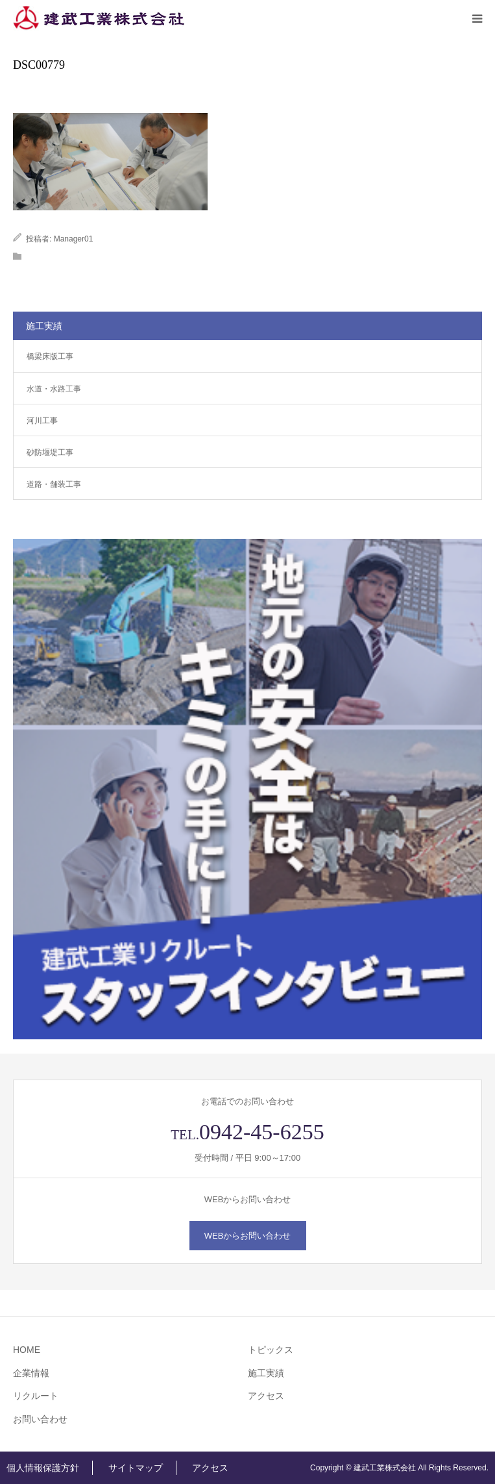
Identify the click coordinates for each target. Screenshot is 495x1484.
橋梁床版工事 (50, 356)
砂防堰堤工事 (50, 452)
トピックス (270, 1349)
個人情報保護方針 (42, 1468)
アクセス (266, 1396)
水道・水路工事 (54, 388)
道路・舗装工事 (54, 484)
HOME (26, 1349)
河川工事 (42, 420)
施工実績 (266, 1373)
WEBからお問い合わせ (247, 1236)
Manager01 (73, 238)
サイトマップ (135, 1468)
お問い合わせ (40, 1419)
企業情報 (31, 1373)
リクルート (35, 1396)
